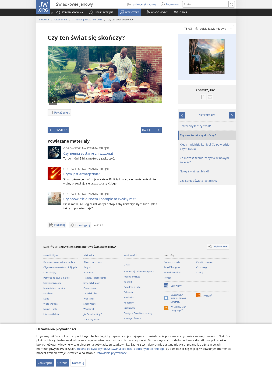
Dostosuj (78, 363)
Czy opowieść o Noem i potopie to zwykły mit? (99, 199)
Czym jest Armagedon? (81, 174)
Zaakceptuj (45, 363)
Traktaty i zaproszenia (94, 277)
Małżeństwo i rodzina (54, 288)
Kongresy (129, 302)
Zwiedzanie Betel (132, 286)
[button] (101, 12)
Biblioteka (43, 19)
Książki (86, 267)
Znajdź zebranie (204, 262)
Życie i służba (90, 293)
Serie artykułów (91, 282)
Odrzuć (62, 363)
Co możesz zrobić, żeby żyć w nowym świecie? (204, 160)
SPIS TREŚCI (207, 115)
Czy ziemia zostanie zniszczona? (88, 153)
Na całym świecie (132, 318)
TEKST (188, 29)
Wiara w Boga (50, 303)
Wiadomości (130, 255)
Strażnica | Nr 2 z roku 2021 (87, 19)
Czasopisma (60, 19)
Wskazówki (89, 308)
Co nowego (202, 267)
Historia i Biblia (51, 314)
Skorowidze (89, 303)
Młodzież (48, 293)
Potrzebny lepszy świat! (195, 126)
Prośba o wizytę (132, 276)
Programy (88, 298)
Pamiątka (128, 297)
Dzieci (46, 298)
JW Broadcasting (92, 314)
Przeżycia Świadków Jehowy (138, 313)
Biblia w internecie (92, 262)
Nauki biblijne (50, 255)
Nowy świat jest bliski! (194, 171)
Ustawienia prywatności (111, 353)
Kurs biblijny (49, 272)
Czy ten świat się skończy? (198, 135)
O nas (127, 264)
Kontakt (128, 281)
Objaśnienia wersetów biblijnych (60, 267)
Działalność (129, 307)
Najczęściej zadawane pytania (139, 271)
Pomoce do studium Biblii (56, 277)
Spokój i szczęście (52, 282)
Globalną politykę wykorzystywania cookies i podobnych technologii (119, 349)
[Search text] (205, 4)
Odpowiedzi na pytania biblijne (59, 262)
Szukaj (199, 272)
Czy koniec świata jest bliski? (198, 181)
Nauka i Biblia (50, 308)
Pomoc (167, 277)
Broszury (88, 272)
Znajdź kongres (172, 267)
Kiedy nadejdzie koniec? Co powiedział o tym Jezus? (205, 147)
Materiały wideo (91, 319)
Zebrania (128, 292)
